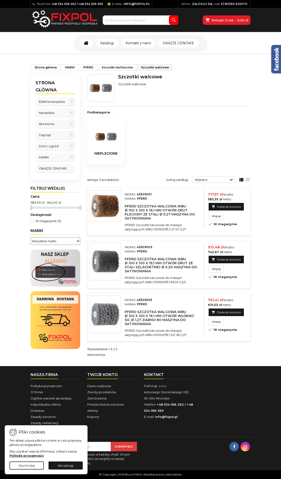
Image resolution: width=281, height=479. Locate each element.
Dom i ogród (48, 146)
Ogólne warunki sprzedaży (51, 398)
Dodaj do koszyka (226, 206)
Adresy (92, 410)
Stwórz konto (234, 4)
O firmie (37, 392)
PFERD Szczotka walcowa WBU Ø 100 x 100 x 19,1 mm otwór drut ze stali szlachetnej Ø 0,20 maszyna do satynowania (161, 265)
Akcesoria (46, 124)
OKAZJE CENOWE (178, 43)
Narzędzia (46, 113)
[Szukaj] (140, 20)
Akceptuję (66, 465)
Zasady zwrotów (43, 417)
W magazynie (48, 221)
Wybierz (214, 180)
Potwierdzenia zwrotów (105, 404)
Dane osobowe (99, 386)
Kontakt (154, 374)
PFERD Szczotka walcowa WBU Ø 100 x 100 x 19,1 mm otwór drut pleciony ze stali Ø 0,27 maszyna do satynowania (160, 212)
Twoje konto (102, 374)
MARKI (44, 157)
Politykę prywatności (26, 455)
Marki (37, 230)
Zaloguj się (202, 4)
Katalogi (107, 43)
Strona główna (46, 86)
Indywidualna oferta (46, 404)
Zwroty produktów (101, 392)
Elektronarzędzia (52, 101)
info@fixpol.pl (137, 4)
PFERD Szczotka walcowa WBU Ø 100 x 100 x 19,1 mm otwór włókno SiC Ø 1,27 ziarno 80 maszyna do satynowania (159, 318)
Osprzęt (45, 135)
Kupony (93, 417)
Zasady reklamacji (44, 423)
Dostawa (37, 410)
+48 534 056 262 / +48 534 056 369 (77, 4)
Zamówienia (96, 398)
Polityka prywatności (46, 386)
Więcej (218, 216)
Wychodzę (26, 465)
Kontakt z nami (138, 43)
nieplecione (106, 153)
